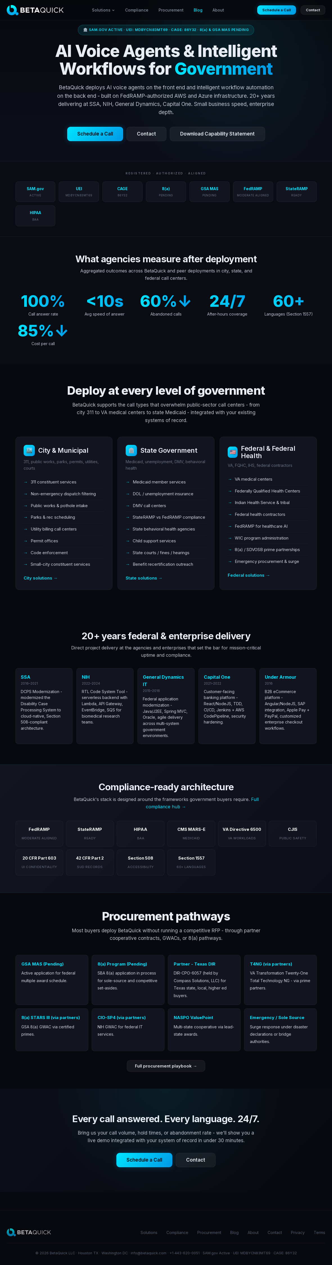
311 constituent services (53, 482)
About (218, 10)
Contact (313, 10)
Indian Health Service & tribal (262, 502)
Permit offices (44, 540)
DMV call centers (149, 505)
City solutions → (41, 578)
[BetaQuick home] (35, 10)
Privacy (298, 1232)
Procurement (171, 10)
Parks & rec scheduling (53, 517)
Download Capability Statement (217, 134)
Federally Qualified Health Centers (267, 491)
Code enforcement (49, 552)
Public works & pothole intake (59, 505)
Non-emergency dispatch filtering (63, 493)
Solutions (103, 10)
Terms (319, 1232)
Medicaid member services (159, 482)
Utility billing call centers (54, 529)
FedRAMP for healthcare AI (261, 526)
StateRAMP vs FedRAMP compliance (169, 517)
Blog (198, 10)
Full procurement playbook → (166, 1066)
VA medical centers (253, 479)
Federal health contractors (260, 514)
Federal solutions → (249, 575)
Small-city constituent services (60, 564)
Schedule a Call (276, 10)
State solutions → (144, 578)
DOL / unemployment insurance (163, 493)
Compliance (136, 10)
